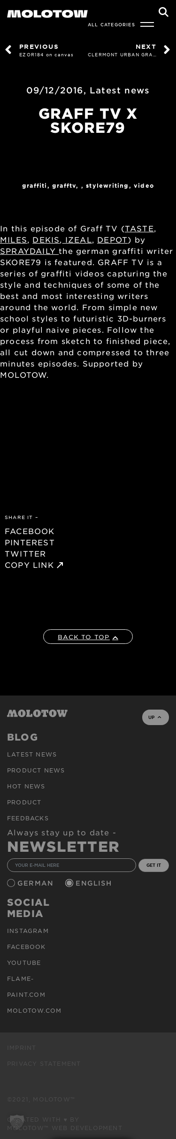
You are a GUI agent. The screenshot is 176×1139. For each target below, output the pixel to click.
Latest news (120, 90)
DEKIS (46, 239)
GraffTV (64, 185)
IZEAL (77, 239)
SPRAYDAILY (29, 250)
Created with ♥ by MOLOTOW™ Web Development (64, 1123)
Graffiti (34, 185)
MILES (13, 239)
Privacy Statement (44, 1063)
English (95, 883)
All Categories (111, 24)
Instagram (28, 930)
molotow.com (34, 1010)
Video (144, 185)
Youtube (24, 962)
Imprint (21, 1047)
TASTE (139, 228)
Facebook (26, 946)
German (36, 883)
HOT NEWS (26, 786)
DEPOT (112, 239)
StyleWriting (107, 185)
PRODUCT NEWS (36, 770)
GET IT (153, 865)
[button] (17, 1122)
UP (154, 717)
